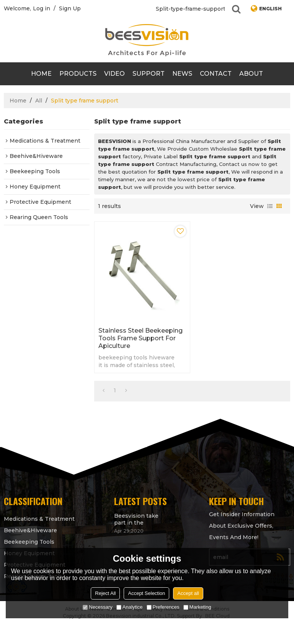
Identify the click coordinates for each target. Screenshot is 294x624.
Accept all (188, 593)
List (269, 206)
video (114, 73)
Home (41, 73)
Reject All (105, 593)
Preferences (163, 607)
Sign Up (70, 8)
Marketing (197, 607)
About (251, 73)
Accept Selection (146, 593)
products (77, 73)
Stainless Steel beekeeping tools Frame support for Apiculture (140, 338)
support (148, 73)
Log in (41, 8)
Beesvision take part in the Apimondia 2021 (136, 519)
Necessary (97, 607)
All (38, 100)
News (182, 73)
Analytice (129, 607)
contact (216, 73)
